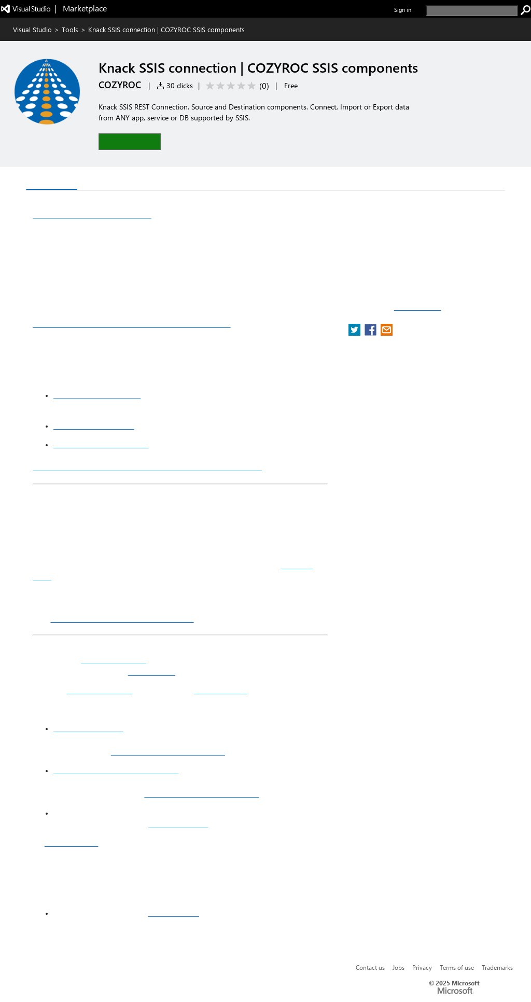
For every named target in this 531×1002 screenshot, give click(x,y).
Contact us (370, 967)
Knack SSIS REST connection (92, 214)
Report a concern (417, 307)
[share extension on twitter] (355, 333)
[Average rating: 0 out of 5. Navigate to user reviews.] (235, 86)
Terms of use (457, 967)
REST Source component (93, 426)
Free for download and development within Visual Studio (147, 467)
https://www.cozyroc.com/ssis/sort (201, 794)
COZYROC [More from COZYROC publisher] (120, 84)
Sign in (402, 9)
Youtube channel (220, 691)
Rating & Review (153, 180)
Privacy (422, 967)
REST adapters (151, 672)
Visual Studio (32, 29)
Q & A (96, 180)
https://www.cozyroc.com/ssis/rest (168, 752)
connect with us (173, 913)
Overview (51, 179)
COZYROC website (178, 824)
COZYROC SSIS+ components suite (121, 618)
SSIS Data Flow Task (99, 691)
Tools (70, 29)
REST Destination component (101, 445)
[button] (130, 141)
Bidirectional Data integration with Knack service (132, 324)
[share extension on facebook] (372, 333)
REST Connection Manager (97, 395)
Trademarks (497, 967)
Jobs (398, 967)
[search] (472, 10)
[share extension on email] (387, 333)
